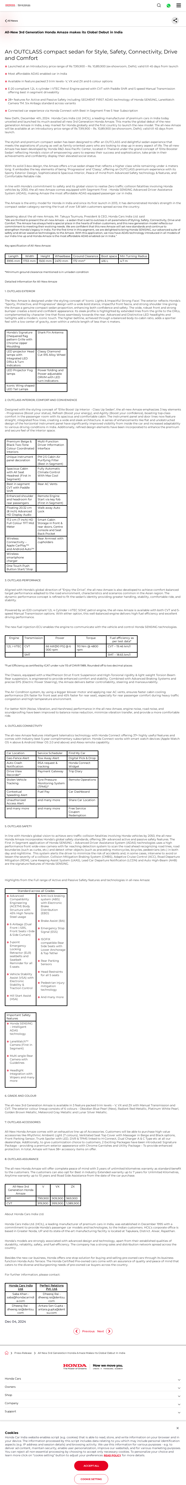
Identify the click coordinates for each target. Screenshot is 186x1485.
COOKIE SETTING (91, 1479)
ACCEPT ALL (91, 1465)
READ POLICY (112, 1455)
